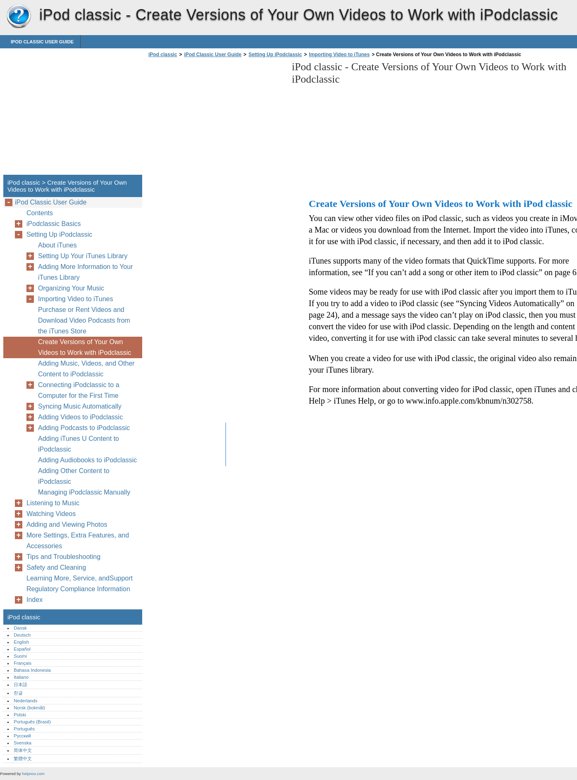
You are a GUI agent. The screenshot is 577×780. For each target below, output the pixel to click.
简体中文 (23, 750)
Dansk (20, 627)
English (21, 642)
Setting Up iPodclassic (275, 54)
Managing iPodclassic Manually (84, 492)
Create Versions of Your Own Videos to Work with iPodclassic (84, 347)
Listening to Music (52, 503)
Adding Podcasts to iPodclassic (84, 427)
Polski (20, 714)
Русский (22, 735)
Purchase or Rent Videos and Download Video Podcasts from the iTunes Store (84, 320)
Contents (39, 212)
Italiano (21, 677)
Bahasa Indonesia (32, 670)
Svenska (22, 742)
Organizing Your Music (71, 288)
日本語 (20, 684)
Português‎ (24, 728)
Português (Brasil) (32, 721)
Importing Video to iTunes (339, 54)
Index (34, 599)
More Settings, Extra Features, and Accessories (77, 540)
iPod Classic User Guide (42, 41)
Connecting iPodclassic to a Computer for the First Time (78, 390)
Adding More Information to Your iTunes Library (85, 272)
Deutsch (22, 635)
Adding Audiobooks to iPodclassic (87, 460)
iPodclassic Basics (53, 223)
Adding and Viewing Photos (66, 524)
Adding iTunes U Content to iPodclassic (78, 444)
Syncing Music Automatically (80, 406)
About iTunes (57, 245)
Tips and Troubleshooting (63, 556)
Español (22, 649)
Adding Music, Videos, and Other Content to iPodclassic (86, 369)
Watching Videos (51, 513)
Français (22, 663)
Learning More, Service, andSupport (79, 578)
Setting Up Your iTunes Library (82, 255)
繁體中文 (23, 758)
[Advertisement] (215, 118)
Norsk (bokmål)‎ (29, 707)
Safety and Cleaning (56, 567)
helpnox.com (33, 773)
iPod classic (18, 16)
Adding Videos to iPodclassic (80, 417)
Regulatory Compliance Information (78, 588)
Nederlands (25, 700)
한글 (18, 692)
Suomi (20, 656)
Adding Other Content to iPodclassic (74, 476)
